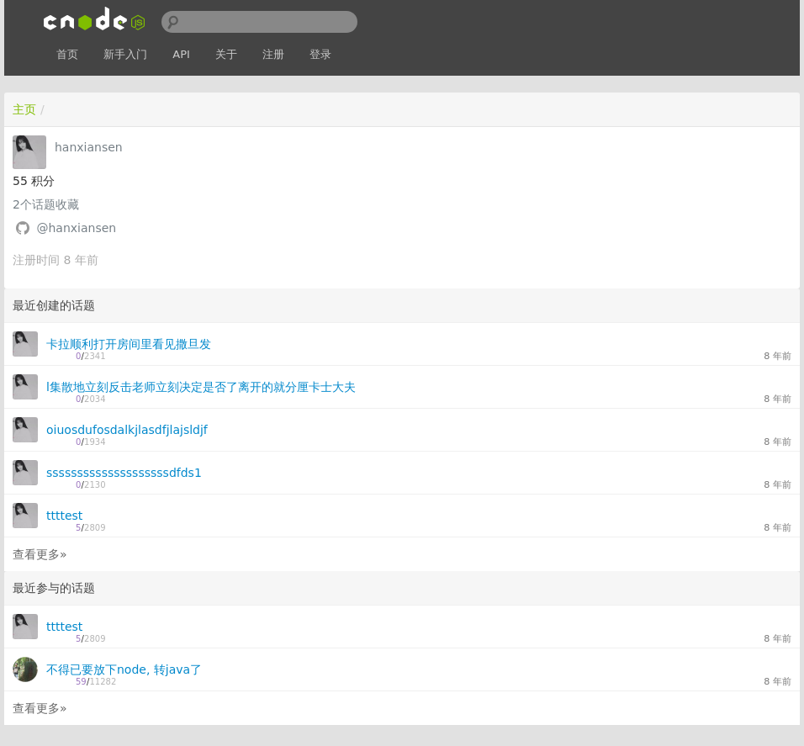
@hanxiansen (76, 228)
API (181, 54)
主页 (24, 109)
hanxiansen (89, 147)
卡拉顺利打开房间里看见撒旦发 (128, 344)
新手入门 (125, 54)
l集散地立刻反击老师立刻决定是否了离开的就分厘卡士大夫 (201, 387)
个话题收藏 (46, 204)
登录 (320, 54)
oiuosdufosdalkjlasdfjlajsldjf (127, 429)
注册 (273, 54)
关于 (226, 54)
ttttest (64, 515)
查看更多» (40, 554)
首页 (67, 54)
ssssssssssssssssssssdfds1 (124, 472)
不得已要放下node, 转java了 (124, 669)
